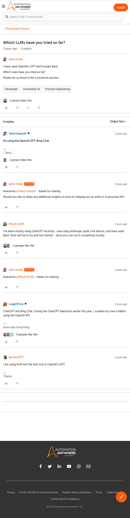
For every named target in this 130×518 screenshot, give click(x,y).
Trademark (112, 492)
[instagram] (79, 467)
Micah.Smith (16, 224)
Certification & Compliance (65, 499)
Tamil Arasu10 (18, 133)
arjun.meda (16, 59)
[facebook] (40, 467)
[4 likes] (20, 335)
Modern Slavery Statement (77, 492)
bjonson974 (16, 357)
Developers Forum (17, 28)
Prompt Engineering (57, 89)
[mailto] (88, 467)
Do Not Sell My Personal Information (38, 492)
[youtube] (69, 467)
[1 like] (17, 101)
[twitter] (50, 467)
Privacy (11, 492)
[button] (3, 6)
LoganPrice (16, 304)
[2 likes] (18, 246)
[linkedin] (59, 467)
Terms (99, 492)
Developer (11, 89)
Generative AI (31, 89)
